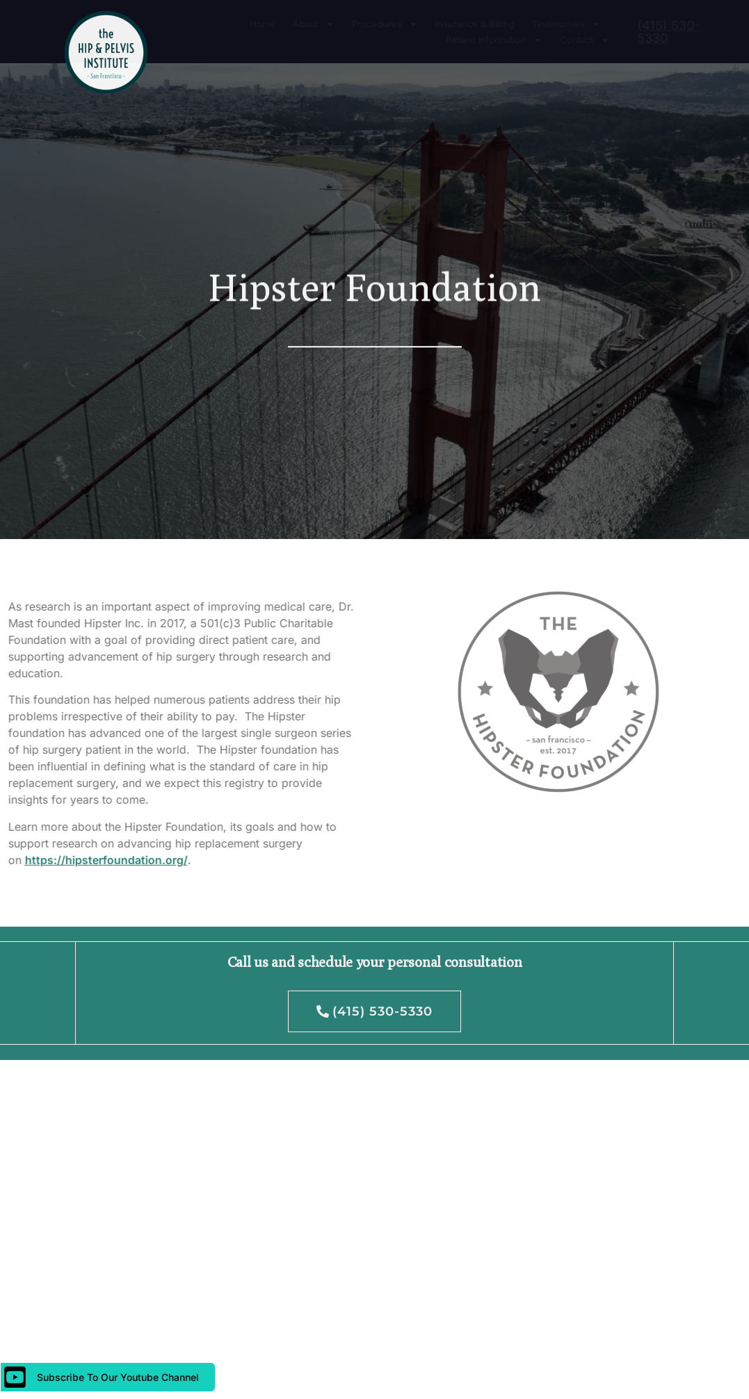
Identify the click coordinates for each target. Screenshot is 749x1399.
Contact (584, 40)
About (314, 24)
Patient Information (494, 40)
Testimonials (566, 24)
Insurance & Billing (475, 23)
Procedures (385, 24)
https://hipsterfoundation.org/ (82, 860)
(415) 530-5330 (668, 31)
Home (262, 23)
